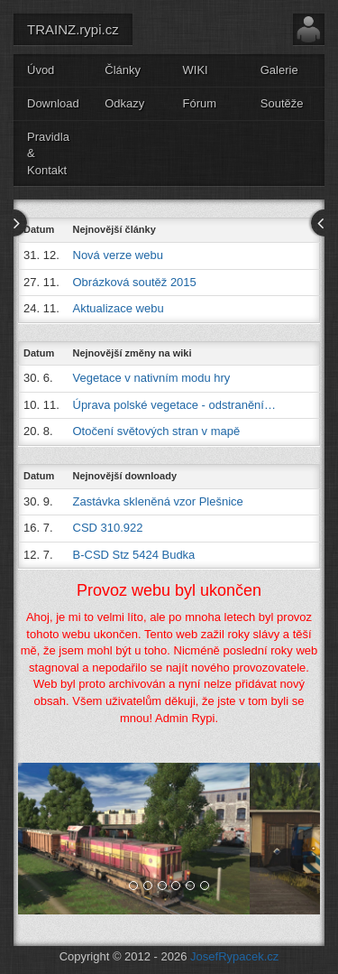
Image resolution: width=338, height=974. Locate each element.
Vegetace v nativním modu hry (152, 378)
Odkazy (124, 103)
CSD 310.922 (108, 527)
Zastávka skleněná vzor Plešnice (158, 501)
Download (53, 103)
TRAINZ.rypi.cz (73, 29)
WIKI (195, 70)
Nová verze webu (118, 255)
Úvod (40, 70)
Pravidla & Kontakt (48, 153)
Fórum (200, 103)
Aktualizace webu (118, 308)
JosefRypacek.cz (234, 956)
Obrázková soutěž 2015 (134, 282)
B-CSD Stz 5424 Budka (134, 554)
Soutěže (282, 103)
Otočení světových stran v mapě (157, 431)
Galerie (279, 70)
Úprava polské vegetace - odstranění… (174, 405)
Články (123, 70)
